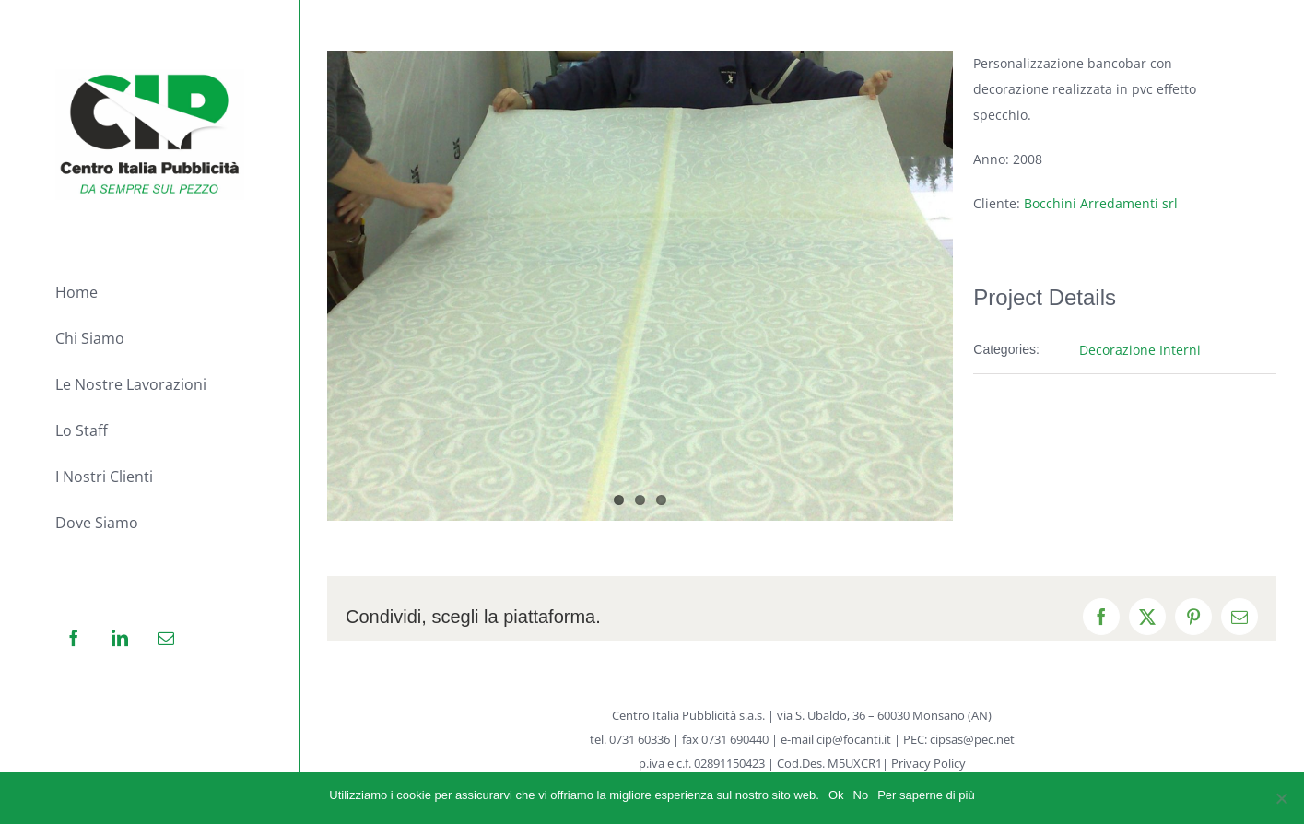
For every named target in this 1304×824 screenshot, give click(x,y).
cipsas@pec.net (972, 739)
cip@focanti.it (853, 739)
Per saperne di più (926, 795)
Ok (836, 795)
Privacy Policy (928, 763)
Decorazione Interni (1140, 350)
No (861, 795)
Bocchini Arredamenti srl (1101, 203)
